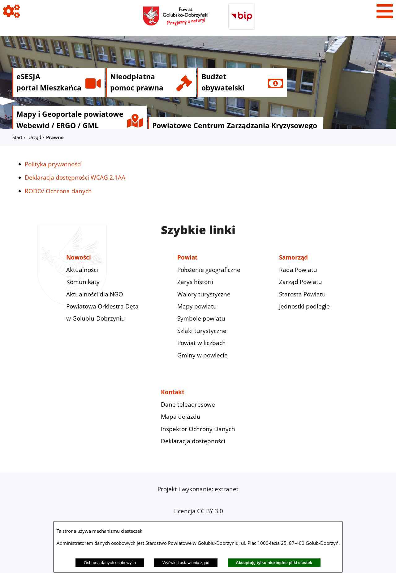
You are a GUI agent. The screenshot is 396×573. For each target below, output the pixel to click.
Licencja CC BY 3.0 (198, 511)
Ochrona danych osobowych (110, 562)
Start (17, 137)
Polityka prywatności (53, 164)
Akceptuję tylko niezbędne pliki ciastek (274, 562)
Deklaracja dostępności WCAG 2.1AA (75, 177)
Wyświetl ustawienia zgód (185, 562)
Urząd (34, 137)
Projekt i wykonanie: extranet (198, 489)
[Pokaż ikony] (11, 11)
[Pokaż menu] (384, 11)
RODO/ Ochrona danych (58, 191)
